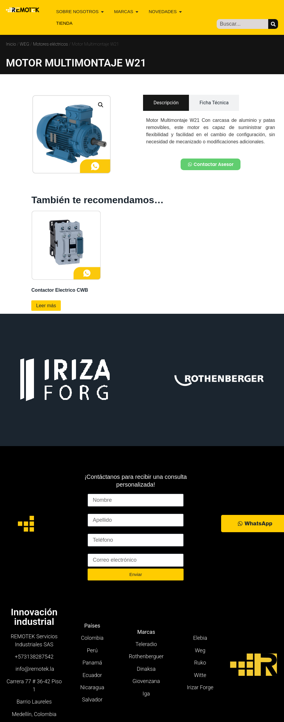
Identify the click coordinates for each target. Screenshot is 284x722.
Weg (200, 650)
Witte (200, 675)
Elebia (200, 638)
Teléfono (98, 531)
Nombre (97, 491)
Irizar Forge (200, 687)
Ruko (200, 662)
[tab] (166, 103)
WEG (24, 44)
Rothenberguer (146, 656)
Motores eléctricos (50, 44)
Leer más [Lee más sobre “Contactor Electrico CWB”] (46, 305)
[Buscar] (273, 24)
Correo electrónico (109, 551)
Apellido (97, 511)
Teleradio (146, 644)
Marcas (146, 632)
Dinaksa (146, 669)
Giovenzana (146, 681)
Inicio (11, 44)
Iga (146, 693)
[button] (100, 105)
